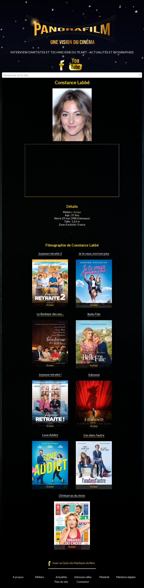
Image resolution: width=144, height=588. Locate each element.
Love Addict (50, 435)
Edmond (94, 374)
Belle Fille (93, 314)
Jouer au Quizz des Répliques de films (73, 563)
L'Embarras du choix (72, 495)
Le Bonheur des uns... (50, 314)
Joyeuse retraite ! (50, 374)
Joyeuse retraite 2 (50, 253)
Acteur (77, 212)
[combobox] (72, 75)
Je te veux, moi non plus (94, 253)
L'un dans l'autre (93, 435)
